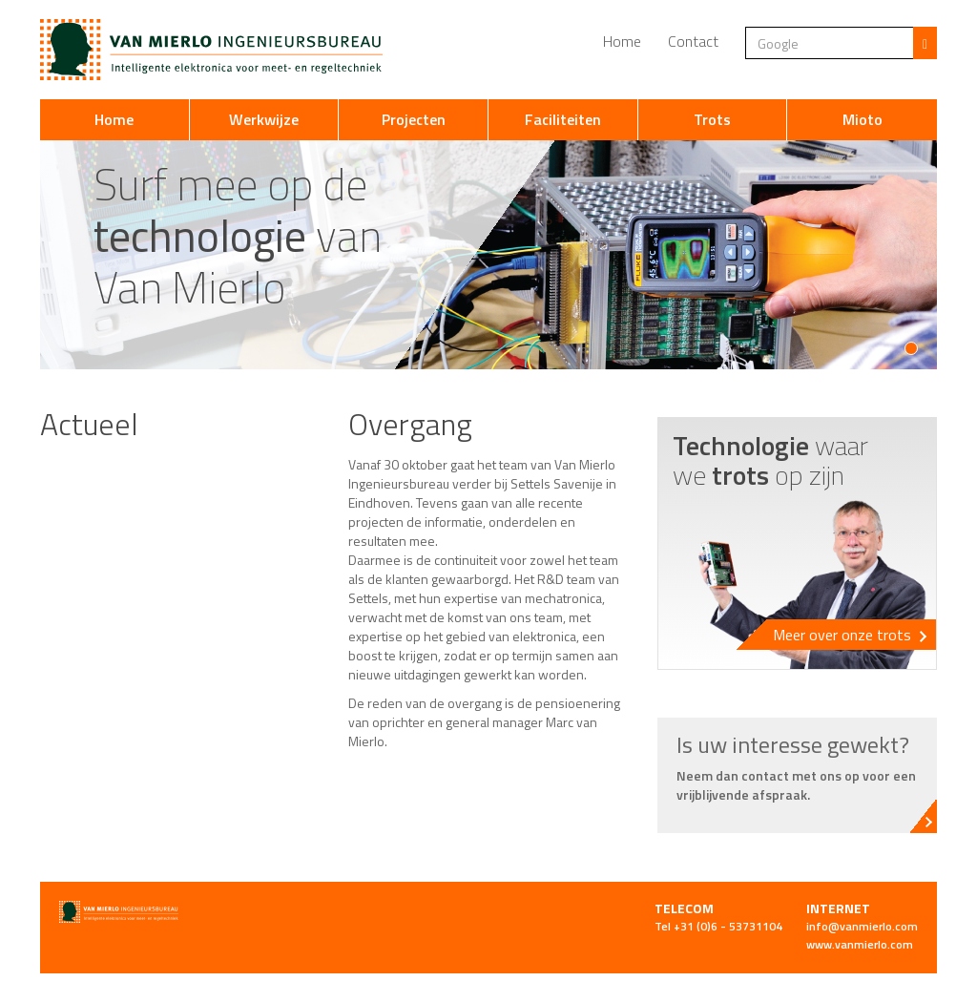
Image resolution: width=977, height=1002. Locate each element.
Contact (693, 41)
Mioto (862, 119)
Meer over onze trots (849, 634)
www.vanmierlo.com (859, 944)
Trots (712, 119)
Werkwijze (264, 119)
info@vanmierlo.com (862, 926)
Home (622, 41)
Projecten (414, 119)
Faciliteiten (563, 119)
